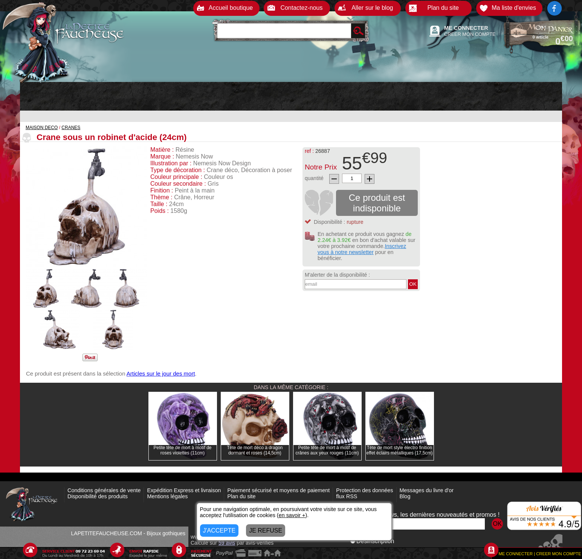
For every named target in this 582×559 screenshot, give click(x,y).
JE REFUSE (265, 530)
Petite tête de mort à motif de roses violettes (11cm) (182, 450)
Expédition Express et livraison (184, 490)
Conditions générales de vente (104, 490)
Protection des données (364, 490)
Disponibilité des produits (97, 496)
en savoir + (292, 515)
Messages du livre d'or (427, 490)
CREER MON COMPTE (470, 34)
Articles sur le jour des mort (161, 373)
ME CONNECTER (466, 28)
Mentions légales (167, 496)
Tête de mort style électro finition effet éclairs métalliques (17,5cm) (400, 450)
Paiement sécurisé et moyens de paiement (278, 490)
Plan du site (241, 496)
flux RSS (346, 496)
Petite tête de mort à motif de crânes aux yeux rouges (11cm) (327, 450)
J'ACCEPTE (219, 530)
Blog (405, 496)
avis (226, 543)
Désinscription (372, 541)
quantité (314, 178)
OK (412, 284)
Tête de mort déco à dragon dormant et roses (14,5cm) (255, 450)
